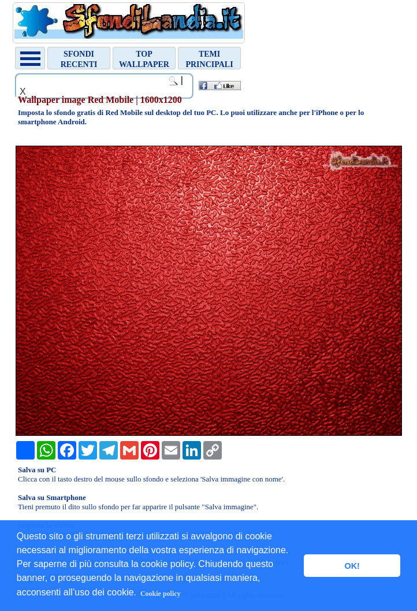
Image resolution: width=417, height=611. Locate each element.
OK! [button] (351, 566)
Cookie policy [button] (160, 594)
